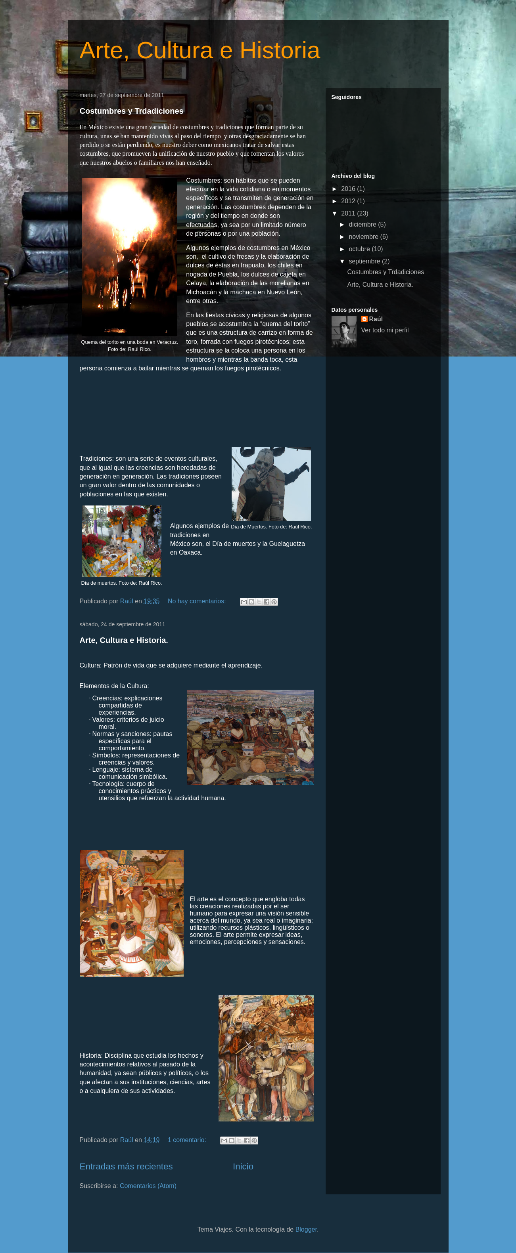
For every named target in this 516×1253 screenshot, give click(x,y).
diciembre (363, 224)
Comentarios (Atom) (148, 1185)
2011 (349, 213)
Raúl (376, 319)
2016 (349, 188)
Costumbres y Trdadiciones (132, 111)
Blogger (306, 1229)
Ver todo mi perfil (385, 330)
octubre (360, 249)
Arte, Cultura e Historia (200, 50)
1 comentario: (188, 1140)
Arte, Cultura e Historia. (124, 640)
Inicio (243, 1166)
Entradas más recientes (126, 1166)
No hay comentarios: (198, 601)
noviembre (364, 236)
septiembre (365, 261)
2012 (349, 201)
